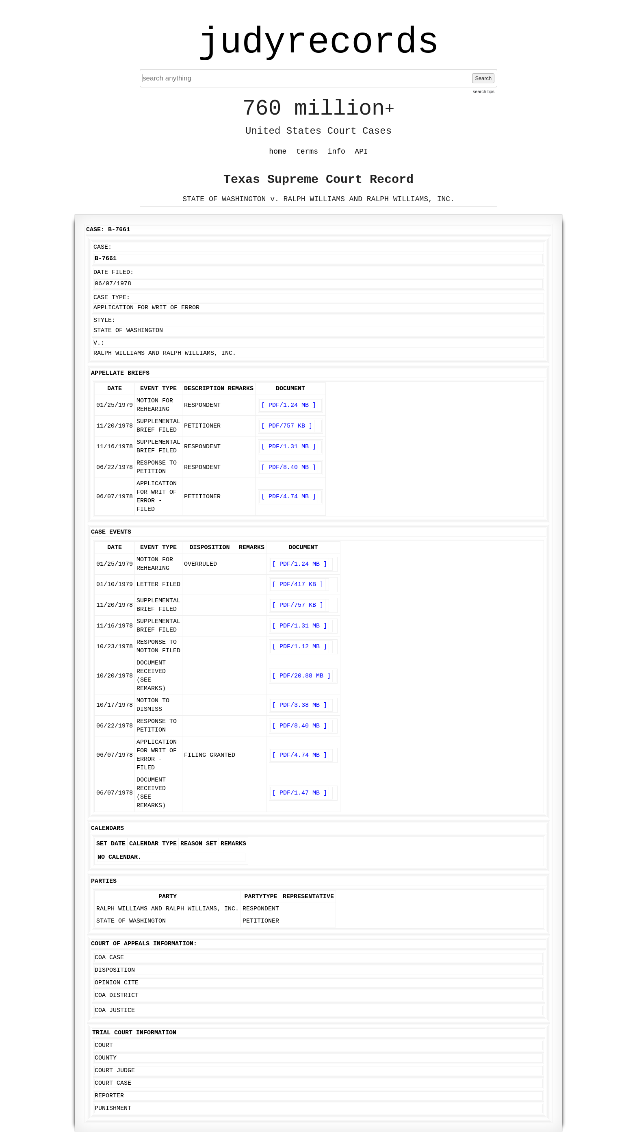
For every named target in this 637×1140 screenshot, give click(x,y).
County (106, 1058)
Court (104, 1045)
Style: (104, 320)
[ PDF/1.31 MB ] (288, 446)
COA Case (109, 957)
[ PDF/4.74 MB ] (288, 496)
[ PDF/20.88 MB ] (301, 676)
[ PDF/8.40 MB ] (288, 467)
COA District (117, 995)
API (361, 152)
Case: (102, 247)
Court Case (113, 1083)
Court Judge (115, 1070)
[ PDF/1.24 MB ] (288, 405)
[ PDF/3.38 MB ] (299, 705)
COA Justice (115, 1010)
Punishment (113, 1108)
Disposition (115, 970)
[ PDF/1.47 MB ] (299, 793)
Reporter (109, 1095)
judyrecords (318, 42)
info (336, 152)
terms (307, 152)
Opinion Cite (117, 982)
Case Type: (111, 297)
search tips (483, 91)
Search (483, 78)
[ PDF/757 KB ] (286, 426)
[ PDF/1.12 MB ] (299, 646)
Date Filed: (113, 272)
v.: (98, 343)
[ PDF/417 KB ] (297, 584)
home (277, 152)
